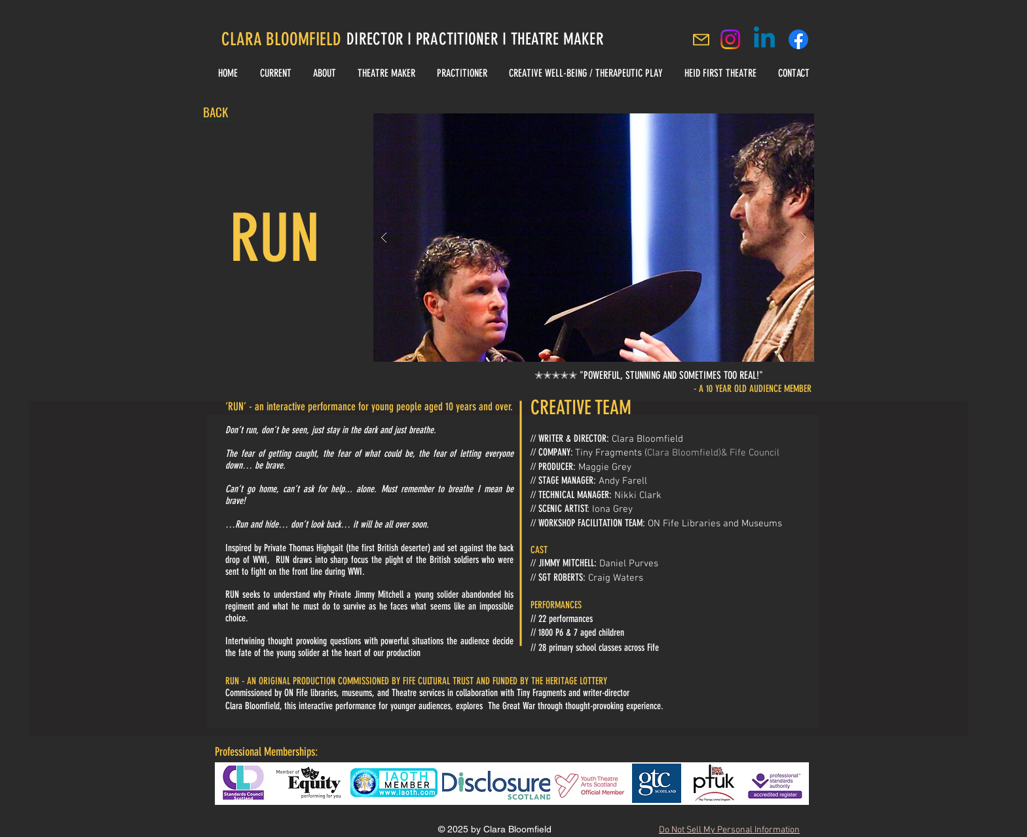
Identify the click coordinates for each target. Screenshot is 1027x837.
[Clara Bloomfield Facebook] (798, 39)
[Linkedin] (764, 39)
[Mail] (701, 39)
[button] (593, 237)
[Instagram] (730, 39)
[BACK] (215, 111)
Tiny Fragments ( (611, 453)
